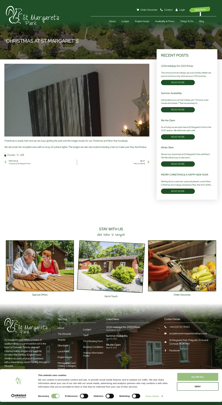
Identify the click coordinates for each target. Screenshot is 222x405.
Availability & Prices (164, 21)
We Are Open (168, 120)
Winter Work (167, 147)
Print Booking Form (93, 341)
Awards (61, 339)
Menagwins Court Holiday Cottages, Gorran (67, 365)
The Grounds (64, 333)
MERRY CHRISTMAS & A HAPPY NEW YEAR (184, 174)
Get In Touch (111, 296)
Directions (63, 345)
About (112, 21)
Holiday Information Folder (93, 354)
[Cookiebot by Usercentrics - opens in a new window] (19, 399)
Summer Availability (171, 93)
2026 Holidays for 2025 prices (177, 66)
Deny (198, 389)
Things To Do (186, 21)
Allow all (197, 380)
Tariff (85, 335)
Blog (201, 21)
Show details (152, 399)
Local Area (63, 351)
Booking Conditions (93, 347)
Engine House (142, 21)
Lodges (125, 21)
